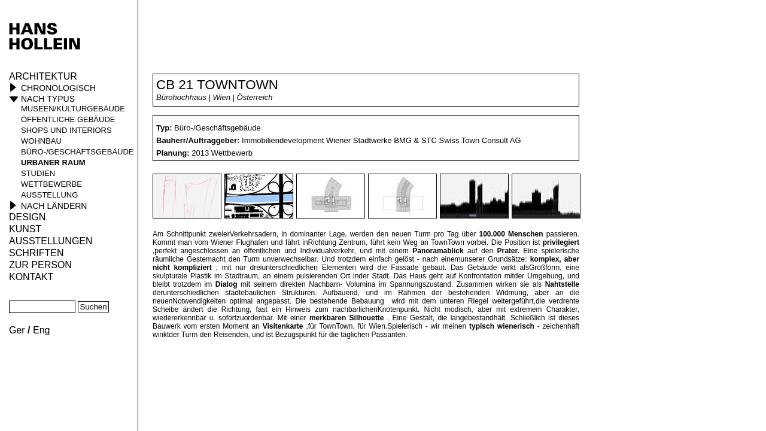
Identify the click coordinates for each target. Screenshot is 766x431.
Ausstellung (49, 194)
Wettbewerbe (51, 184)
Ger (17, 330)
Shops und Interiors (66, 130)
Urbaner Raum (53, 162)
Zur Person (40, 265)
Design (27, 217)
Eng (41, 330)
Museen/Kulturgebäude (73, 108)
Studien (38, 173)
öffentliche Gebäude (68, 119)
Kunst (25, 229)
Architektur (43, 76)
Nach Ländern (54, 206)
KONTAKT (31, 277)
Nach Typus (48, 99)
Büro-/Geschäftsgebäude (77, 151)
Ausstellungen (51, 241)
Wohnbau (41, 140)
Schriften (36, 253)
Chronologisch (58, 88)
